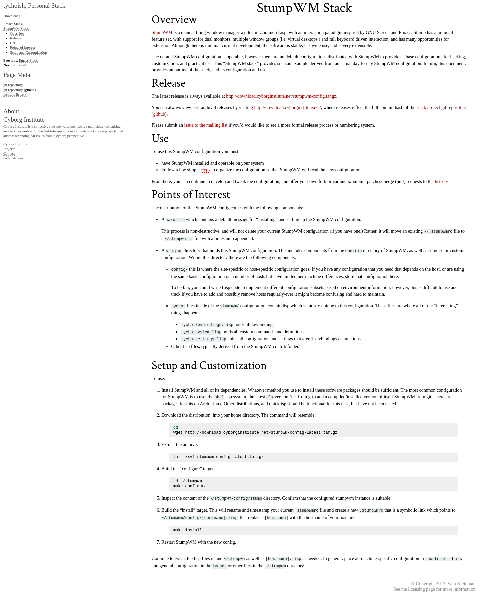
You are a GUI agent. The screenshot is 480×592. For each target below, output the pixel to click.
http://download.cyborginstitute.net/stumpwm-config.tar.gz (281, 96)
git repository (453, 107)
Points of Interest (22, 47)
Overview (17, 33)
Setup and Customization (28, 52)
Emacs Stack (12, 24)
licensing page (421, 579)
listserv (441, 181)
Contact (9, 153)
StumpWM (162, 32)
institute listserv (15, 94)
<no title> (20, 65)
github (159, 114)
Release (15, 38)
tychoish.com (13, 158)
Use (13, 43)
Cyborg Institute (24, 119)
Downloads (11, 16)
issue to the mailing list (205, 125)
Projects (9, 149)
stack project (428, 107)
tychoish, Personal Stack (34, 5)
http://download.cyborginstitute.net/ (287, 107)
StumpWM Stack (16, 28)
